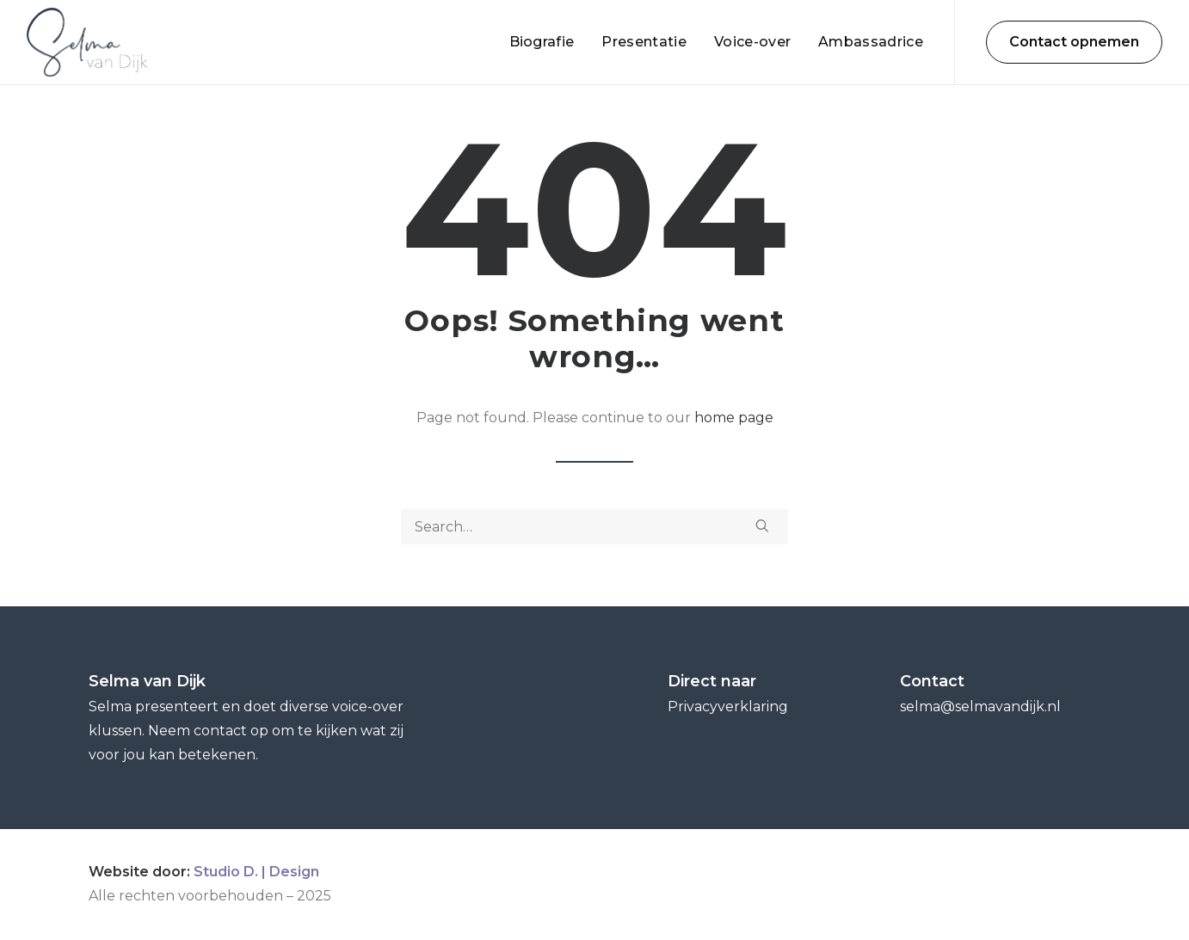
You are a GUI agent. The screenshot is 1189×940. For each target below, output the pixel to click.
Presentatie (644, 42)
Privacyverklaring (728, 706)
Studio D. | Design (256, 871)
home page (733, 417)
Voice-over (752, 42)
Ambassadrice (870, 42)
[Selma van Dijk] (87, 42)
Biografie (542, 42)
